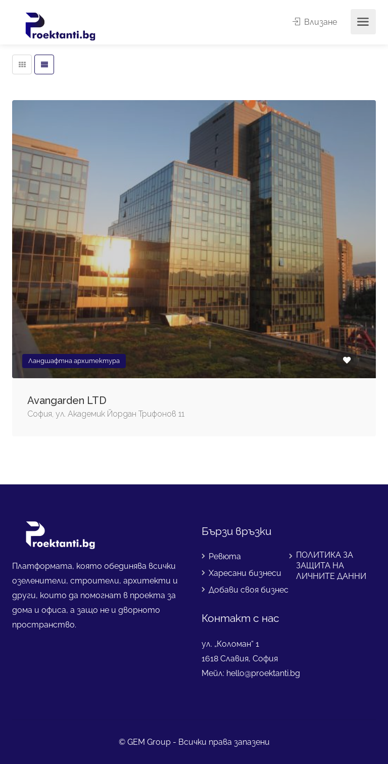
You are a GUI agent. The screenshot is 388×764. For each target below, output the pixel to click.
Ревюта (225, 556)
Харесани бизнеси (245, 573)
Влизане (315, 22)
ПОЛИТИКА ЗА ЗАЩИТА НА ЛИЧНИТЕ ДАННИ (331, 565)
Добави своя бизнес (248, 590)
